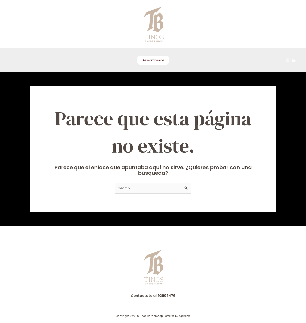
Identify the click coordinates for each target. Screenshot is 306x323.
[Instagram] (288, 60)
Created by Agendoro (177, 316)
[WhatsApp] (294, 60)
